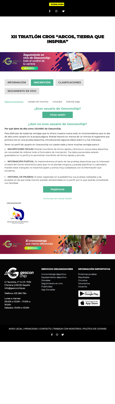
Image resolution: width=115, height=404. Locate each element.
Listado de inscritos (38, 101)
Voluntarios (84, 283)
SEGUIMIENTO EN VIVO (22, 91)
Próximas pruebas (87, 274)
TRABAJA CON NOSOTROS (67, 328)
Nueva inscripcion (14, 101)
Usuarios (82, 286)
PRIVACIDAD (31, 328)
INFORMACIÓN (17, 82)
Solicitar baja (73, 101)
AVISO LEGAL (15, 328)
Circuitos (82, 280)
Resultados (83, 277)
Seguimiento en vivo (52, 283)
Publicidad (46, 286)
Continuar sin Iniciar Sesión (57, 198)
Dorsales (45, 280)
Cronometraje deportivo (53, 274)
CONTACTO (45, 328)
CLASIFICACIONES (69, 82)
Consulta (57, 101)
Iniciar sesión (57, 114)
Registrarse (57, 189)
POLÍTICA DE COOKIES (94, 328)
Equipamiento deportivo (53, 277)
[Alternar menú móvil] (110, 20)
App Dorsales (48, 289)
